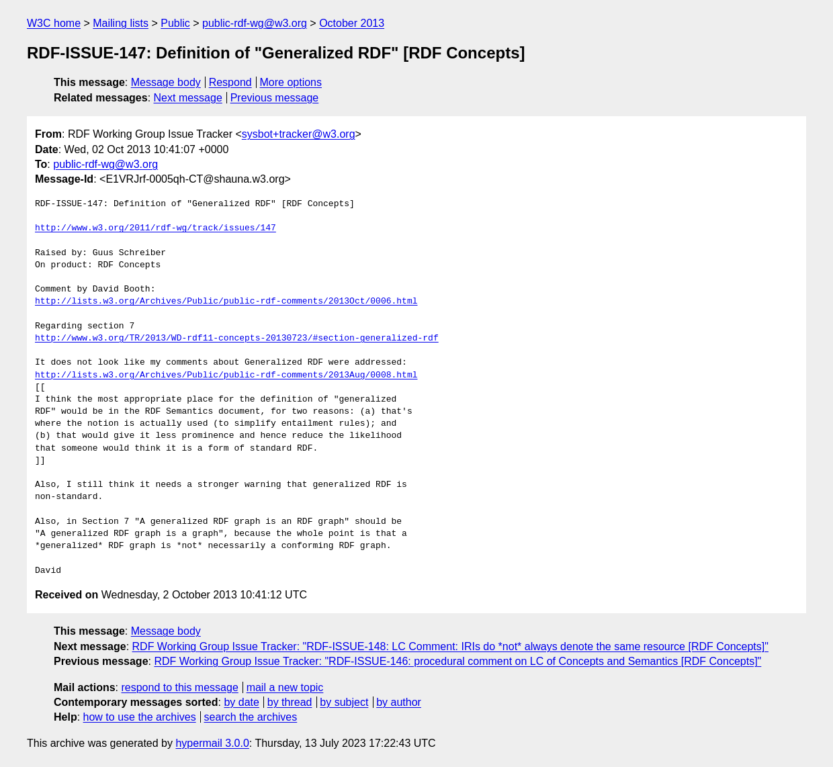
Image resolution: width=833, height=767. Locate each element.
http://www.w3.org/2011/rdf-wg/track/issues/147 (155, 228)
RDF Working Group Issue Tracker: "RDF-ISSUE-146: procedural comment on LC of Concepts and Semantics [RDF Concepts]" (457, 661)
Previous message (274, 97)
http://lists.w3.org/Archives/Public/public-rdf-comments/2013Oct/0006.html (226, 302)
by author (398, 702)
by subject (344, 702)
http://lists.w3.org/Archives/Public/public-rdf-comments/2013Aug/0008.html (226, 375)
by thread (289, 702)
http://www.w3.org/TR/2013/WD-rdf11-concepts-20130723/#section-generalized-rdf (237, 338)
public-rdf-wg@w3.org (254, 23)
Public (175, 23)
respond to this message (179, 687)
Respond (230, 82)
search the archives (251, 717)
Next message (188, 97)
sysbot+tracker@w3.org (298, 134)
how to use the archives (139, 717)
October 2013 (351, 23)
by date (241, 702)
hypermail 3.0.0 (212, 743)
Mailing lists (120, 23)
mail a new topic (285, 687)
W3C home (54, 23)
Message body (166, 82)
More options (291, 82)
